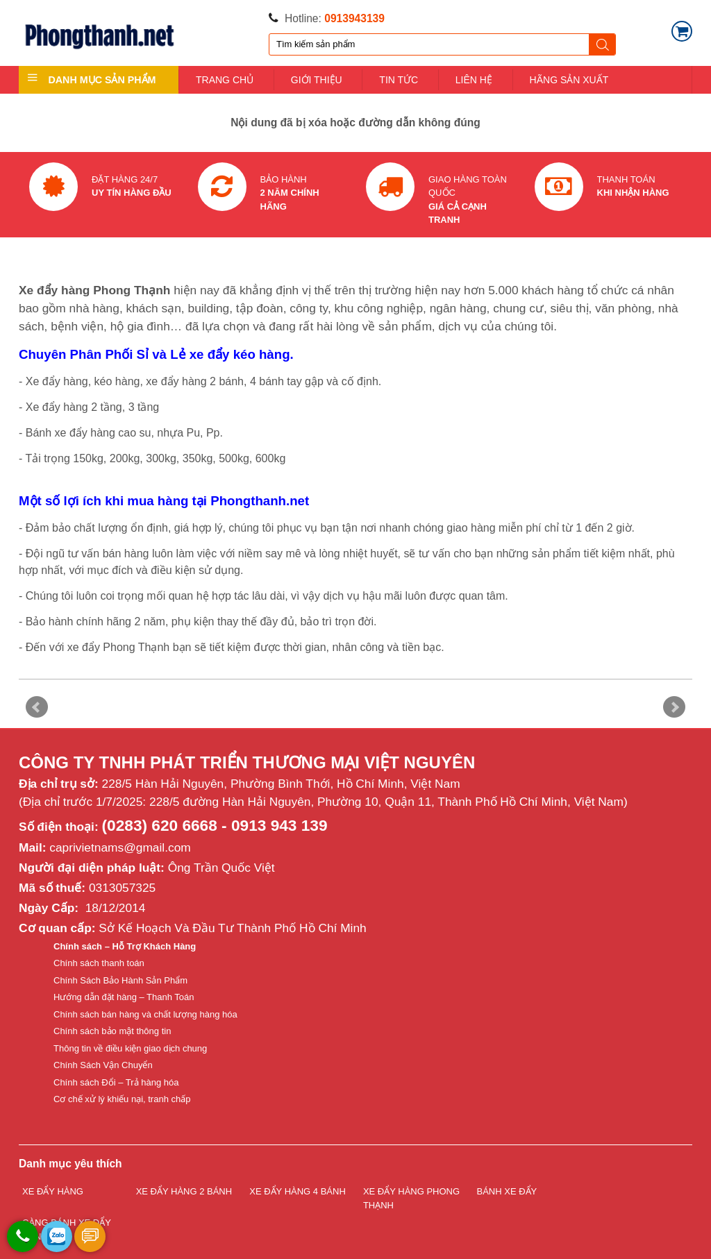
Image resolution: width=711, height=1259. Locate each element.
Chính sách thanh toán (98, 963)
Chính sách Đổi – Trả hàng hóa (116, 1082)
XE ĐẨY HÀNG (52, 1191)
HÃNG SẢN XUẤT (569, 79)
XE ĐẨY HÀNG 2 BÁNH (184, 1191)
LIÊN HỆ (473, 79)
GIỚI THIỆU (316, 79)
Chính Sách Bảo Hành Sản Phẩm (120, 980)
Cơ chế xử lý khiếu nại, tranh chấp (121, 1099)
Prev (37, 707)
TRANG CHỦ (224, 79)
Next (674, 707)
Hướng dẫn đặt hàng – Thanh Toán (123, 997)
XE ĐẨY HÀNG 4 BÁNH (297, 1191)
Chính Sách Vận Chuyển (103, 1065)
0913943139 (354, 18)
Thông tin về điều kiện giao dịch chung (130, 1048)
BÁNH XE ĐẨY (507, 1191)
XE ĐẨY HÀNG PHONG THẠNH (411, 1198)
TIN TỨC (398, 79)
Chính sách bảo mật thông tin (112, 1031)
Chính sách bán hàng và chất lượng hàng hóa (145, 1014)
